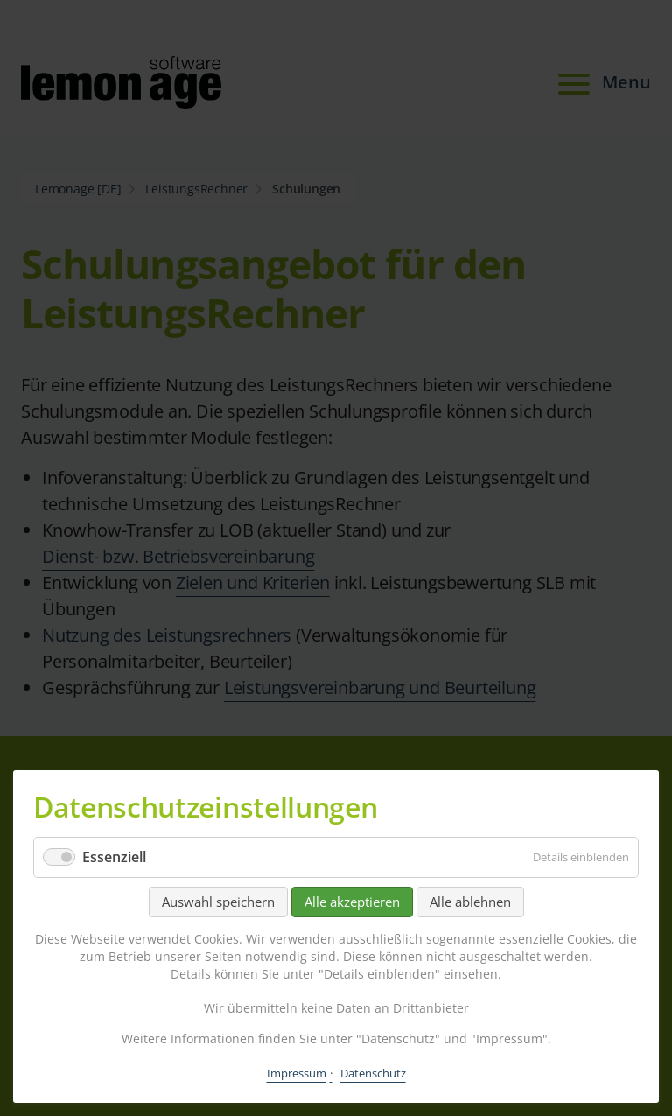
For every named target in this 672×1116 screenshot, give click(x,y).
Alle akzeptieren (352, 901)
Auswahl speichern (218, 901)
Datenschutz (373, 1073)
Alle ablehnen (470, 901)
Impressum (296, 1073)
